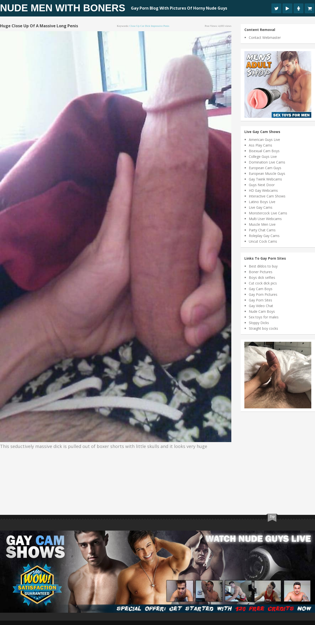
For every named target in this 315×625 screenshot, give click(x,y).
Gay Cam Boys (260, 288)
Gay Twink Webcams (265, 179)
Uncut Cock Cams (263, 241)
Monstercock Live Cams (268, 213)
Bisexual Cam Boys (264, 151)
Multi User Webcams (265, 218)
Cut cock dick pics (263, 283)
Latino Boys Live (262, 201)
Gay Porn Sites (260, 300)
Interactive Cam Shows (267, 196)
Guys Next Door (262, 184)
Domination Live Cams (267, 162)
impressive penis (160, 25)
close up (134, 25)
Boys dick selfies (262, 277)
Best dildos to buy (263, 266)
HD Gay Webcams (263, 190)
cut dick (145, 25)
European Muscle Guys (267, 173)
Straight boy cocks (263, 328)
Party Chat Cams (262, 230)
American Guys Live (264, 139)
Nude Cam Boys (262, 311)
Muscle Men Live (262, 224)
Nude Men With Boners (62, 7)
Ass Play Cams (260, 145)
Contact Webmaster (265, 37)
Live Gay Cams (260, 207)
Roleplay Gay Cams (264, 235)
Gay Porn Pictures (263, 294)
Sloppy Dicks (259, 322)
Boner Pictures (260, 271)
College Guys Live (263, 156)
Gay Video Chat (261, 305)
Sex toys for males (264, 317)
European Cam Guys (265, 167)
